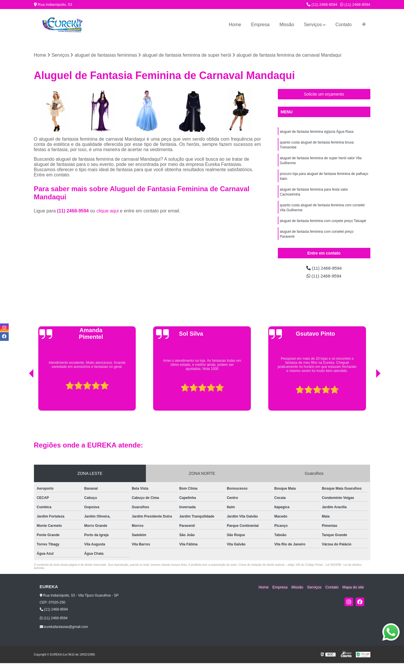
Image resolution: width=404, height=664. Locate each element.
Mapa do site (353, 588)
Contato (343, 24)
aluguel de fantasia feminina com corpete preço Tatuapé (323, 224)
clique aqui (108, 211)
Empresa (260, 24)
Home (235, 24)
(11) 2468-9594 (322, 4)
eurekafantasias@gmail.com (64, 628)
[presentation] (23, 396)
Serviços (313, 24)
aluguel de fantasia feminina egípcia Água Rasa (317, 132)
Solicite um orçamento (324, 94)
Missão (286, 24)
